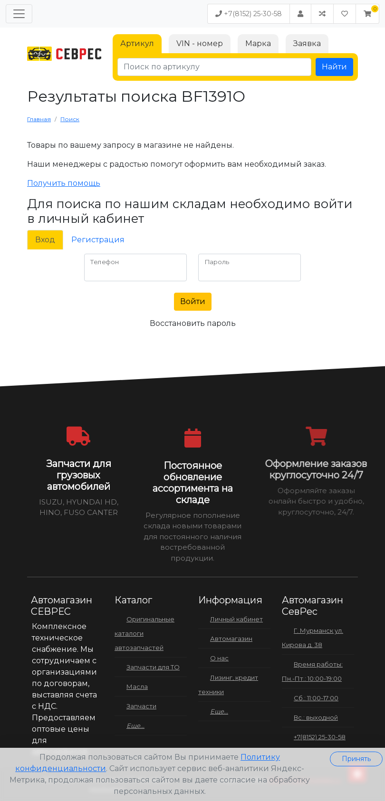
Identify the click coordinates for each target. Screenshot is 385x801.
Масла (137, 686)
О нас (219, 658)
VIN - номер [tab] (199, 43)
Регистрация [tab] (98, 239)
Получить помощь (63, 183)
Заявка (307, 43)
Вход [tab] (45, 239)
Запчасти (141, 706)
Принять (356, 758)
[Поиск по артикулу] (214, 67)
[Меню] (19, 13)
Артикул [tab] (137, 43)
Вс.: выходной (316, 717)
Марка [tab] (258, 43)
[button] (367, 14)
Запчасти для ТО (153, 667)
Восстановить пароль (193, 323)
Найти (334, 66)
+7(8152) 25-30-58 (248, 14)
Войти (192, 301)
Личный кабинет (236, 619)
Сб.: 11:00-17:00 (316, 698)
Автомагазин (231, 638)
